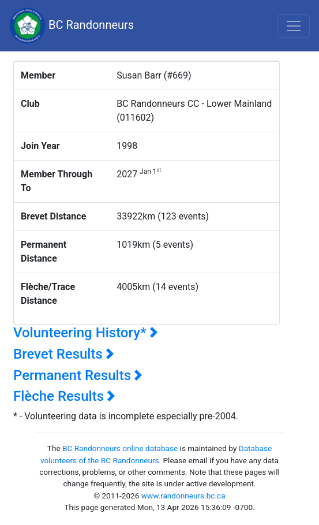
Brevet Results (63, 354)
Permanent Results (77, 375)
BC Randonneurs (71, 26)
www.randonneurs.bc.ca (183, 495)
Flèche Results (64, 396)
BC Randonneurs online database (120, 448)
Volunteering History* (85, 333)
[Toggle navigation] (293, 26)
